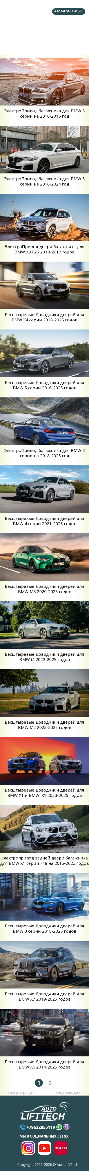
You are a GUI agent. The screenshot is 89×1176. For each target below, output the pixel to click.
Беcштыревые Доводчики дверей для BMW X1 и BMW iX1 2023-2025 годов (44, 792)
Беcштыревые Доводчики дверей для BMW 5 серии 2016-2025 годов (44, 385)
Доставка (34, 45)
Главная (13, 28)
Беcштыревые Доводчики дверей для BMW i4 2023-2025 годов (44, 656)
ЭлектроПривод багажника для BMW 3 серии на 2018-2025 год (44, 453)
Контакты (75, 45)
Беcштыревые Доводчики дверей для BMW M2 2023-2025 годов (44, 724)
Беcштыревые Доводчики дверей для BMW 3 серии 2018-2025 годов (44, 928)
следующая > (68, 1093)
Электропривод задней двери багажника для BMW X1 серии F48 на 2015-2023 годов (44, 860)
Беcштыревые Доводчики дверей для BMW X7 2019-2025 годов (44, 996)
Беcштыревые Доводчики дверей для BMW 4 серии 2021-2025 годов (44, 520)
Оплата (55, 45)
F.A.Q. (33, 28)
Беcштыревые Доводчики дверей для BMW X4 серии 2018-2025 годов (44, 317)
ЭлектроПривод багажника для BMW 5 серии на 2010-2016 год (44, 113)
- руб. (68, 11)
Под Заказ (75, 28)
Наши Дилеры (55, 28)
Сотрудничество (14, 44)
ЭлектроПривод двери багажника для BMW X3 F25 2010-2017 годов (44, 249)
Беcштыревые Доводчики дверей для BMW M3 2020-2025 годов (44, 588)
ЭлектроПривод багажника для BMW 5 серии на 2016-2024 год (44, 181)
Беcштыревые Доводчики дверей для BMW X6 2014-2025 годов (44, 1064)
